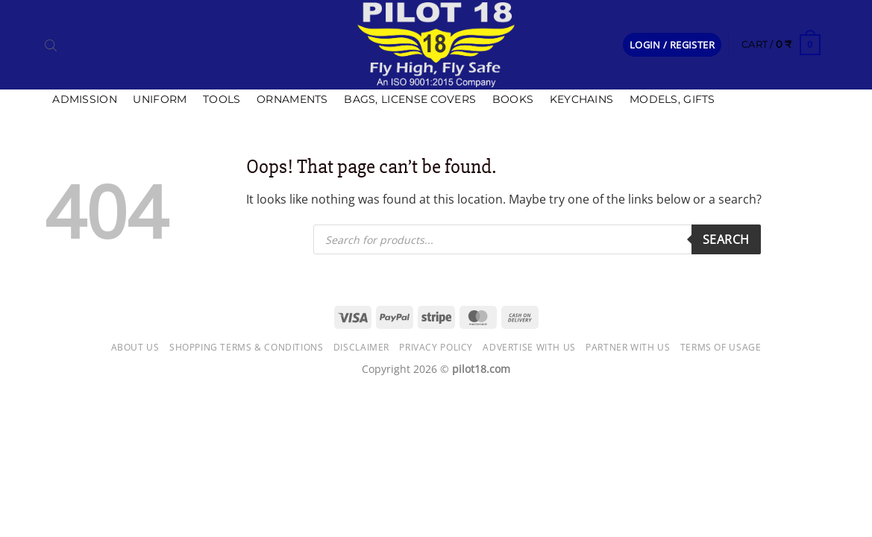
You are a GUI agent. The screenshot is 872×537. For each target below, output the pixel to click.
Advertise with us (529, 347)
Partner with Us (628, 347)
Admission (84, 99)
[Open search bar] (51, 45)
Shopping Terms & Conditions (246, 347)
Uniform (159, 99)
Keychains (582, 99)
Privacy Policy (436, 347)
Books (512, 99)
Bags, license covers (410, 99)
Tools (221, 99)
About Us (135, 347)
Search (726, 239)
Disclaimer (361, 347)
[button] (672, 45)
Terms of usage (721, 347)
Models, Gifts (672, 99)
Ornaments (292, 99)
